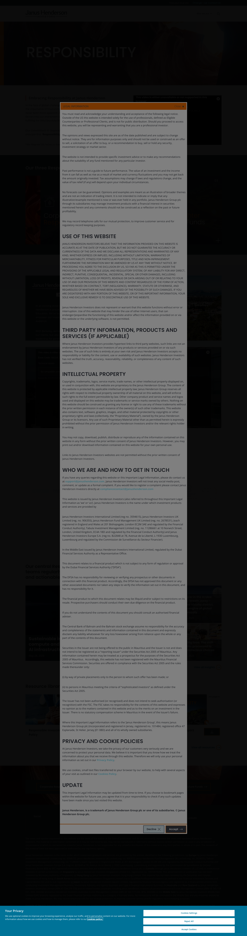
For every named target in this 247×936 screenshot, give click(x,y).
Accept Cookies (189, 929)
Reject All (189, 921)
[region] (123, 921)
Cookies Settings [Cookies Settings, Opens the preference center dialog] (189, 913)
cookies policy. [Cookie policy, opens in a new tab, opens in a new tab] (95, 919)
